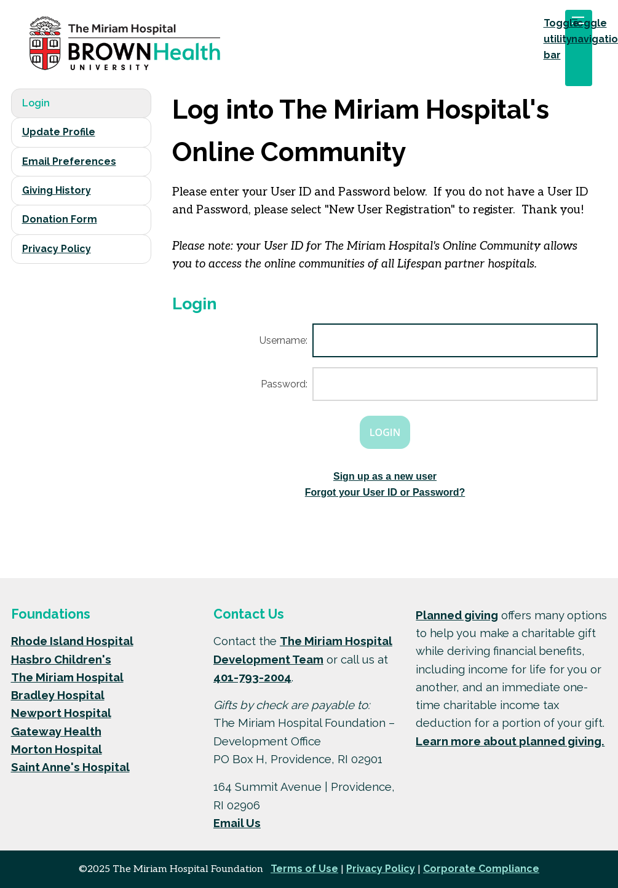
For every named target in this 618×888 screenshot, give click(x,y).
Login (36, 103)
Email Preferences (69, 161)
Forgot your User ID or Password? (385, 492)
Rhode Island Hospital (72, 641)
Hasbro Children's (61, 659)
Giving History (56, 190)
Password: (284, 384)
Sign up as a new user (385, 476)
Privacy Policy (56, 249)
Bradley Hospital (58, 695)
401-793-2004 (252, 677)
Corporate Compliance (481, 868)
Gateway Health (56, 731)
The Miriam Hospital (67, 677)
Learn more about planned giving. (510, 741)
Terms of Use (304, 868)
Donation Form (59, 219)
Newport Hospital (61, 713)
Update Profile (58, 132)
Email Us (237, 823)
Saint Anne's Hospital (70, 767)
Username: (283, 340)
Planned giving (457, 615)
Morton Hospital (56, 749)
